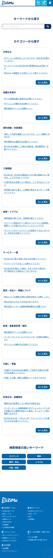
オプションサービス (9, 516)
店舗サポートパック (9, 538)
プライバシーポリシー (10, 551)
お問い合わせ (7, 522)
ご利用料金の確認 (8, 527)
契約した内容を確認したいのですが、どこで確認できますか (27, 135)
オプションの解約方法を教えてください (21, 103)
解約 (39, 456)
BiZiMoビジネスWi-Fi (9, 541)
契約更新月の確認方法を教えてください (21, 141)
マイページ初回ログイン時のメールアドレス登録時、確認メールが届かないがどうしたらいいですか (27, 224)
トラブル (39, 461)
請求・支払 (14, 461)
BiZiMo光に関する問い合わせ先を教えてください (25, 258)
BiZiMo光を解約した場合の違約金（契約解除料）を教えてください (26, 147)
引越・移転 (14, 467)
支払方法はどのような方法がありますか (21, 301)
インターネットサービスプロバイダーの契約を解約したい (27, 338)
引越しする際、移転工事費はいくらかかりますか (25, 377)
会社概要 (6, 548)
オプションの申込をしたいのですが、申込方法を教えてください (27, 59)
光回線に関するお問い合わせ (38, 540)
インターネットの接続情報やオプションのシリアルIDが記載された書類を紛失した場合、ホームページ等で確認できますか (27, 411)
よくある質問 (33, 537)
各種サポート (7, 519)
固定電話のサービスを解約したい (18, 108)
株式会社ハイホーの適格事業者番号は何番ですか (25, 306)
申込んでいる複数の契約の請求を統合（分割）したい (27, 296)
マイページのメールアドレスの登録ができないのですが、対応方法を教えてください (27, 231)
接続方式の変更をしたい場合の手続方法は (22, 403)
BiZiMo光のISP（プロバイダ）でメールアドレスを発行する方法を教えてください (27, 419)
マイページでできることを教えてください (22, 263)
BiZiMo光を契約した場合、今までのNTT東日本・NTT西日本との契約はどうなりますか (25, 269)
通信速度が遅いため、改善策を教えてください (24, 218)
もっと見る (43, 82)
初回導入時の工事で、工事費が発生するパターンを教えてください (27, 191)
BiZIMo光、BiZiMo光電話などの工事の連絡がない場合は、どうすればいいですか (26, 176)
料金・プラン (7, 514)
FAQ (30, 516)
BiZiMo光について (9, 511)
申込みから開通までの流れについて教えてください (26, 73)
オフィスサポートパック (11, 535)
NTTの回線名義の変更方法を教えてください (23, 98)
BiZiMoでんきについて (36, 511)
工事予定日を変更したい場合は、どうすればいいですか (27, 183)
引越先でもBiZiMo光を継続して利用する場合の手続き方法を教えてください (26, 371)
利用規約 (6, 525)
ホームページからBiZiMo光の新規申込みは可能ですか (26, 67)
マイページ (14, 456)
